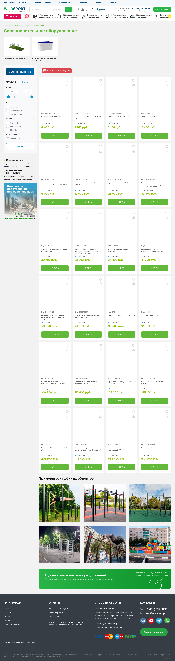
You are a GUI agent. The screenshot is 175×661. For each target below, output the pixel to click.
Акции (6, 628)
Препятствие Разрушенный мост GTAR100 (121, 383)
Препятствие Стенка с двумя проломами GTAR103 (87, 316)
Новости (8, 616)
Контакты (112, 3)
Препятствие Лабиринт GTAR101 (121, 315)
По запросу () (16, 111)
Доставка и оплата (42, 3)
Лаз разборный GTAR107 (151, 315)
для (47, 16)
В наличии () (16, 107)
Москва (15, 642)
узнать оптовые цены (58, 70)
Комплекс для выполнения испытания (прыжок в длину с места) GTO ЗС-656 (87, 251)
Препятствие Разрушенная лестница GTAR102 (86, 383)
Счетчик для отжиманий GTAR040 (85, 184)
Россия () (15, 139)
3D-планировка (56, 612)
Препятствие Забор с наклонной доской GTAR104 (53, 383)
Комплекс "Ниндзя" (149, 448)
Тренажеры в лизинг (58, 616)
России (34, 642)
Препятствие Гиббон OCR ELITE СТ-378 (88, 118)
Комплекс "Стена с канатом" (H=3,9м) (153, 383)
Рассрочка (84, 3)
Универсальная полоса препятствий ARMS (118, 449)
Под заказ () (16, 114)
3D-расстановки (65, 3)
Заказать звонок (153, 632)
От (7, 92)
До (22, 92)
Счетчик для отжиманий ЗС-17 (53, 117)
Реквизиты (8, 632)
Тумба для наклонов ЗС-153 (153, 117)
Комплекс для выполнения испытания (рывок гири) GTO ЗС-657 (53, 317)
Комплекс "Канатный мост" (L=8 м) (54, 449)
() (14, 123)
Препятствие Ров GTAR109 (119, 183)
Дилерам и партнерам (13, 624)
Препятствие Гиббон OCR (119, 117)
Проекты (23, 3)
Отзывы (98, 3)
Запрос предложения (20, 71)
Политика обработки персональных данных (69, 655)
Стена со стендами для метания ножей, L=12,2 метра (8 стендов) (88, 449)
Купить (55, 135)
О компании (9, 608)
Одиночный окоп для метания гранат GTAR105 (54, 250)
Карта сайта (166, 658)
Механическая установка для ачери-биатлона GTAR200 (153, 250)
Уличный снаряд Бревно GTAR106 (118, 250)
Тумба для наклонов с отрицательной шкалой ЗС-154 (54, 184)
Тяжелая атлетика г (95, 16)
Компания (8, 3)
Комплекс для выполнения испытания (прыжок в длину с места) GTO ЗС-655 (153, 185)
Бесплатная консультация (60, 608)
